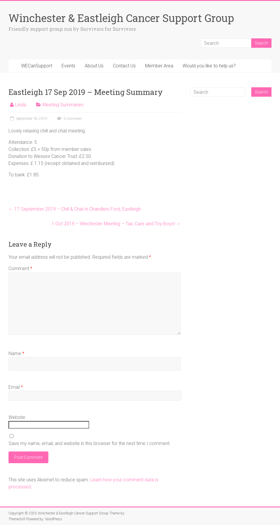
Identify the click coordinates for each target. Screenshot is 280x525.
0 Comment (69, 119)
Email (16, 387)
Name (16, 353)
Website (17, 417)
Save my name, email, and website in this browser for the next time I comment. (90, 443)
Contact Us (124, 66)
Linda (20, 105)
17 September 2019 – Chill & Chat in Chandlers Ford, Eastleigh (75, 209)
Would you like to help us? (209, 66)
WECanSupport (36, 66)
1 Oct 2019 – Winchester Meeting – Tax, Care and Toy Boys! (116, 223)
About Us (94, 66)
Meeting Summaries (63, 105)
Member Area (159, 66)
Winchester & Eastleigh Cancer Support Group (121, 18)
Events (68, 66)
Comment (20, 268)
